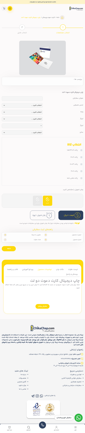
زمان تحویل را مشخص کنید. (73, 189)
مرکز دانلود (22, 385)
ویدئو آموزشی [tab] (27, 269)
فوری (47, 200)
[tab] (62, 28)
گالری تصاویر (21, 382)
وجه (81, 112)
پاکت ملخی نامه (72, 178)
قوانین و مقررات (75, 374)
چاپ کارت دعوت (67, 285)
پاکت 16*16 (74, 157)
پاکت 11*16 (74, 171)
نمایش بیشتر (42, 306)
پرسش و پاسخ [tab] (72, 274)
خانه (57, 17)
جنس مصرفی (78, 105)
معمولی (37, 200)
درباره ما (23, 374)
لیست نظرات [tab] (73, 269)
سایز (81, 132)
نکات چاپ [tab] (60, 269)
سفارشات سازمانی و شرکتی (72, 385)
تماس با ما (22, 389)
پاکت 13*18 (74, 164)
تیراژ (81, 118)
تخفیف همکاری (76, 382)
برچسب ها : (78, 79)
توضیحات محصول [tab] (45, 269)
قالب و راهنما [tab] (12, 269)
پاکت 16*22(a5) (72, 150)
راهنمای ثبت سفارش (42, 229)
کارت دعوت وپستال (48, 17)
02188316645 (66, 358)
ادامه (9, 248)
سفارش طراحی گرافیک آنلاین (71, 378)
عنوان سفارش (78, 98)
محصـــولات (22, 378)
